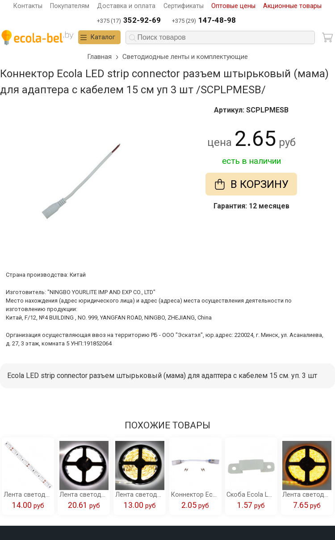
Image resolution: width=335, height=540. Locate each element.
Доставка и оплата (126, 6)
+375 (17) (129, 20)
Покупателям (69, 6)
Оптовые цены (233, 6)
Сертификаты (183, 6)
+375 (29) (204, 20)
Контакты (27, 6)
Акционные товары (292, 6)
